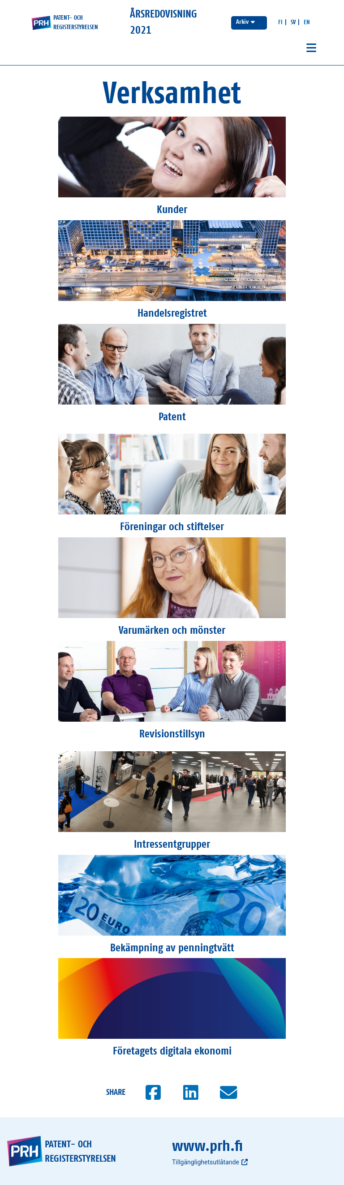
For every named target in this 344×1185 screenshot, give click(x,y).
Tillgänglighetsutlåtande (210, 1162)
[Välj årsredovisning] (249, 23)
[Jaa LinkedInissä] (191, 1092)
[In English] (307, 22)
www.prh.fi (207, 1146)
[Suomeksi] (280, 22)
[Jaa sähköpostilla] (228, 1092)
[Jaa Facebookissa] (153, 1092)
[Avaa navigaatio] (311, 48)
